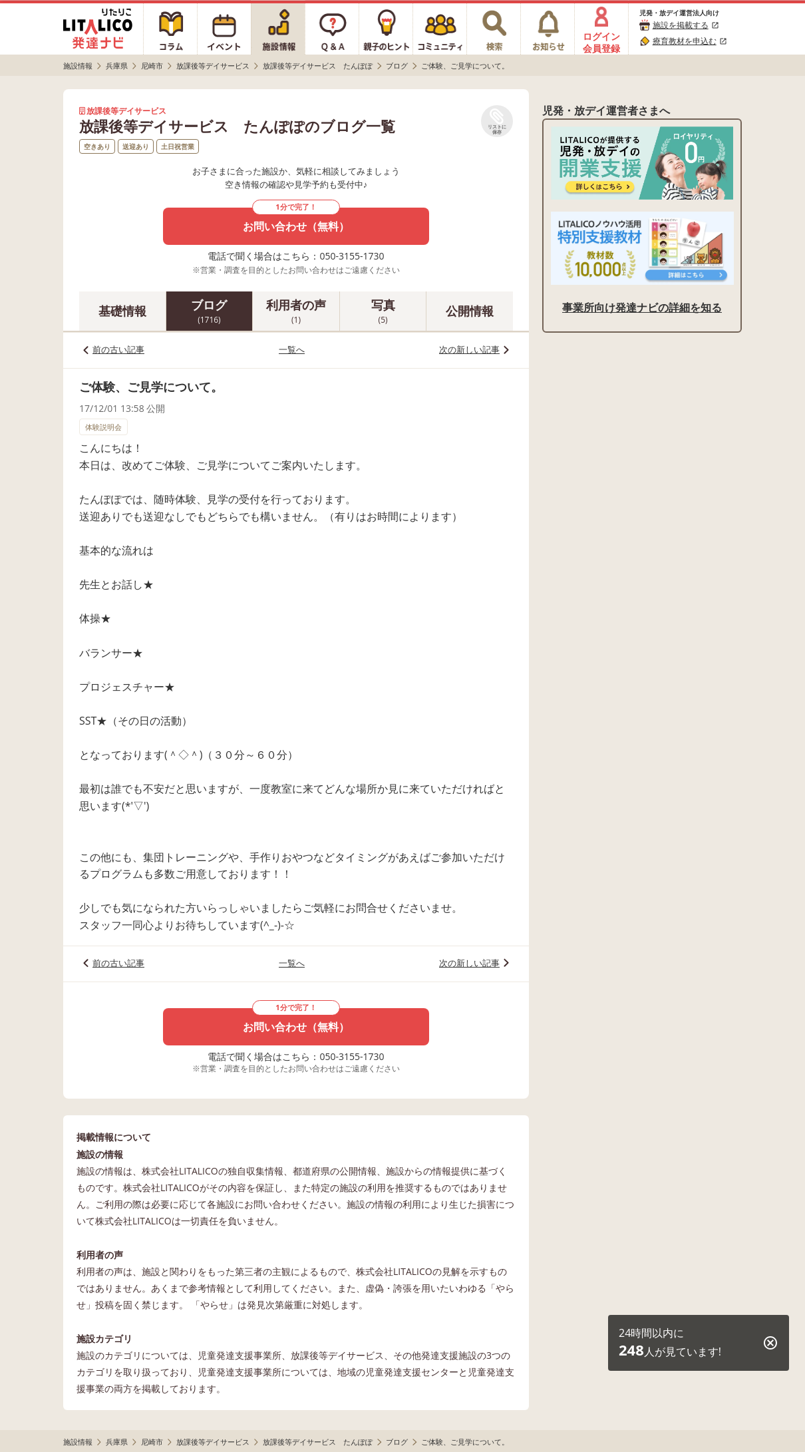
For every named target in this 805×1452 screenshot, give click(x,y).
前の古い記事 (118, 349)
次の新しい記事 (469, 349)
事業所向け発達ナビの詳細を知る (642, 307)
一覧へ (292, 349)
